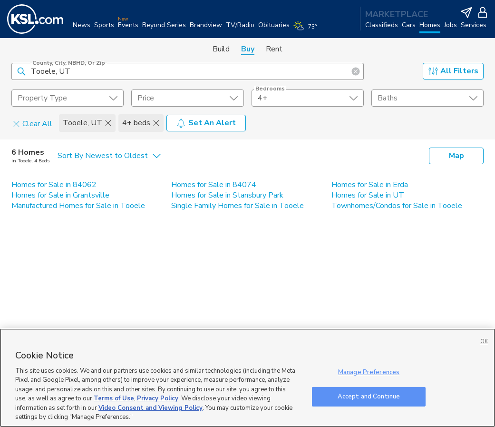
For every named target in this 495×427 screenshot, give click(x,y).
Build (221, 49)
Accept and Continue (369, 396)
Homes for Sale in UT (367, 195)
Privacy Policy (157, 398)
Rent (274, 49)
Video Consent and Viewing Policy (150, 408)
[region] (247, 377)
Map (456, 155)
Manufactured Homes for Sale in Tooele (78, 205)
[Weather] (306, 29)
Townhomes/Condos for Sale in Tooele (396, 205)
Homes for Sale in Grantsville (60, 195)
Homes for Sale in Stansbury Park (227, 195)
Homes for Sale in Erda (369, 184)
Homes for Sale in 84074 (213, 184)
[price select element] (187, 98)
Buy (247, 49)
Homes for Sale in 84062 (54, 184)
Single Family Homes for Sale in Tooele (237, 205)
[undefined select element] (67, 98)
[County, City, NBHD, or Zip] (187, 71)
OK (484, 341)
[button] (21, 71)
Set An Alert (206, 123)
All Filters (453, 71)
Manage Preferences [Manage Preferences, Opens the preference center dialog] (368, 372)
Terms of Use (114, 398)
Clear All (32, 123)
